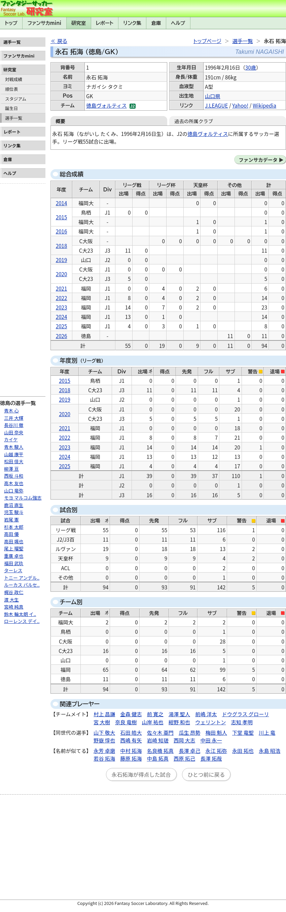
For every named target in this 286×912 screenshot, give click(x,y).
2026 (61, 335)
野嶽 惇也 (104, 740)
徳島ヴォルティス (106, 105)
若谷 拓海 (104, 758)
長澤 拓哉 (211, 758)
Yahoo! (240, 105)
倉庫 (156, 23)
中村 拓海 (131, 750)
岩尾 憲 (11, 519)
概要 (60, 120)
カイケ (11, 439)
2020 (61, 274)
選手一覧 (13, 118)
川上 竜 (267, 732)
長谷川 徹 (13, 425)
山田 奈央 (13, 432)
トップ (11, 23)
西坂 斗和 (13, 475)
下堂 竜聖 (243, 732)
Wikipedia (264, 105)
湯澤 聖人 (179, 714)
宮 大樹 (102, 722)
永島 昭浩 (269, 750)
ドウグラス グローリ (245, 714)
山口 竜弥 (13, 490)
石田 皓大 (131, 732)
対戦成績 (13, 79)
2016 (61, 231)
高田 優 (11, 534)
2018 (61, 245)
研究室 (78, 23)
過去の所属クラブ (193, 120)
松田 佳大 (13, 461)
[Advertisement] (22, 287)
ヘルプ (178, 23)
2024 (61, 316)
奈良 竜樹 (126, 722)
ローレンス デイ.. (22, 621)
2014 (61, 203)
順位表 (11, 89)
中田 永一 (211, 740)
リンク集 (132, 23)
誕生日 (11, 108)
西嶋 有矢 (131, 740)
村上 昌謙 (104, 714)
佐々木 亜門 (160, 732)
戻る (62, 41)
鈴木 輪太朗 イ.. (20, 614)
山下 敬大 (104, 732)
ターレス (13, 570)
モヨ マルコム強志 (23, 497)
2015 (61, 217)
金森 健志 (131, 714)
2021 (61, 288)
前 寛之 (155, 714)
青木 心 (11, 410)
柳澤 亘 (11, 468)
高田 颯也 (13, 541)
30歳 (250, 67)
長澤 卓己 (189, 750)
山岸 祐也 (153, 722)
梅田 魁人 (216, 732)
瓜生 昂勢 (189, 732)
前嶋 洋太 (206, 714)
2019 (61, 259)
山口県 (212, 96)
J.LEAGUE (216, 105)
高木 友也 (13, 483)
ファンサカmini (44, 23)
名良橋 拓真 (160, 750)
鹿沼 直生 (13, 505)
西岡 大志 (184, 740)
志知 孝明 (242, 722)
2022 (61, 297)
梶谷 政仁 (13, 592)
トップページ (207, 41)
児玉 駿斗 (13, 512)
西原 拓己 (184, 758)
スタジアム (15, 99)
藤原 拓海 (131, 758)
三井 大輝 (13, 417)
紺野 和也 (179, 722)
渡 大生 (11, 599)
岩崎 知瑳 (158, 740)
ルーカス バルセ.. (22, 584)
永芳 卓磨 (104, 750)
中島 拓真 (158, 758)
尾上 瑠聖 (13, 548)
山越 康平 (13, 454)
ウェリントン (210, 722)
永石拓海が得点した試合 (141, 774)
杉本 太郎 (13, 526)
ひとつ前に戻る (206, 774)
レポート (104, 23)
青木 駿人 (13, 446)
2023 (61, 307)
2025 (61, 326)
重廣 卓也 (13, 555)
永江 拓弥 (216, 750)
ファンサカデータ (258, 159)
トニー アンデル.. (21, 577)
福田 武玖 (13, 563)
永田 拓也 (243, 750)
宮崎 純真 (13, 606)
